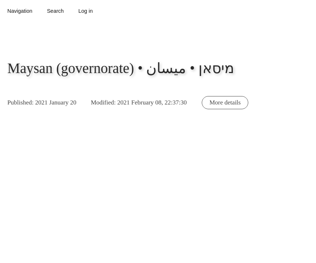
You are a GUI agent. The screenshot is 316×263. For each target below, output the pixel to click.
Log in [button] (85, 11)
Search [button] (55, 11)
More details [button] (225, 102)
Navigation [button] (19, 11)
